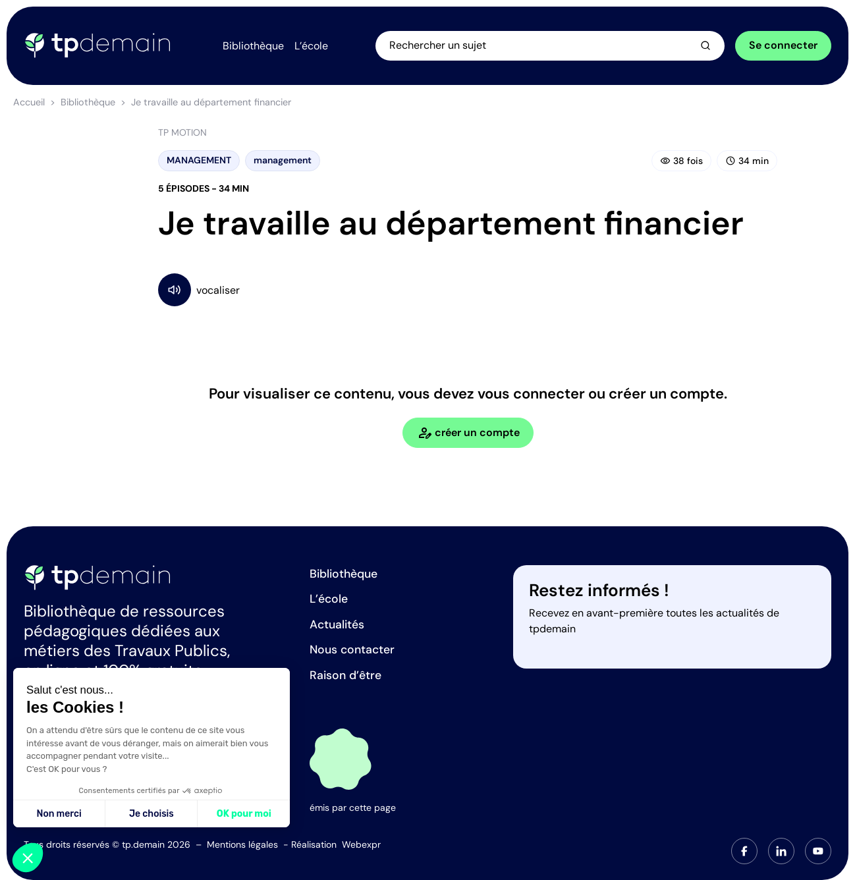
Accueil (29, 102)
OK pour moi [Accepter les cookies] (244, 813)
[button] (27, 857)
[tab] (744, 851)
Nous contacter (352, 649)
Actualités (337, 624)
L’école (329, 598)
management (283, 160)
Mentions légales (242, 844)
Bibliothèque (88, 102)
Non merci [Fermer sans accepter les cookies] (58, 813)
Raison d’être (345, 675)
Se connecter (783, 45)
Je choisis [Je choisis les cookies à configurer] (151, 813)
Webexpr (361, 844)
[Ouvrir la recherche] (550, 45)
